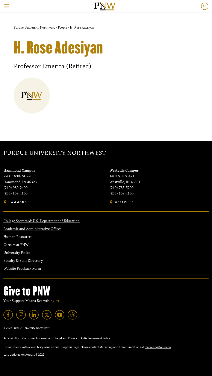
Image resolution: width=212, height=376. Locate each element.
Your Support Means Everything (28, 300)
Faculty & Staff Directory (23, 260)
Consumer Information (36, 338)
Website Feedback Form (22, 268)
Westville (124, 202)
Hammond (18, 202)
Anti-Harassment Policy (95, 338)
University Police (16, 252)
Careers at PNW (16, 244)
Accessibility (11, 338)
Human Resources (17, 236)
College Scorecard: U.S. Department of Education (41, 221)
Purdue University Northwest (34, 28)
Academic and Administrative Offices (32, 229)
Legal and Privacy (66, 338)
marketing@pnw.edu (158, 347)
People (62, 28)
